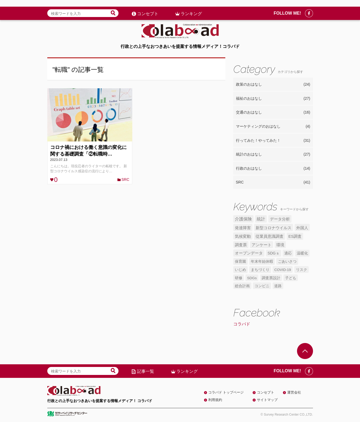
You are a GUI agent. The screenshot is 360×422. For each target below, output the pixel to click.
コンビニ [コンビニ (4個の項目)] (262, 286)
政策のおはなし (273, 84)
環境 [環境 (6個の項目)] (280, 245)
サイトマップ (267, 400)
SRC (125, 179)
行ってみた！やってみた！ (273, 140)
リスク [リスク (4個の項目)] (301, 270)
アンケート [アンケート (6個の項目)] (262, 245)
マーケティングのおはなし (273, 126)
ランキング (191, 7)
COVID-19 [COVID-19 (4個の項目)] (282, 270)
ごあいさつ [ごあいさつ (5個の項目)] (287, 261)
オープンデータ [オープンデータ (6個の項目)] (249, 253)
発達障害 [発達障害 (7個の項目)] (243, 227)
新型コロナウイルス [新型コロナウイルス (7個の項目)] (273, 227)
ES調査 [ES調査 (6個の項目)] (295, 236)
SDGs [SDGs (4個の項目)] (252, 278)
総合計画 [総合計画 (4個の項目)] (242, 286)
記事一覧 (145, 371)
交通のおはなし (273, 112)
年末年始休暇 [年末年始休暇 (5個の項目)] (262, 261)
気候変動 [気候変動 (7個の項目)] (243, 236)
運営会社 (294, 392)
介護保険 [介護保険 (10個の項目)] (243, 219)
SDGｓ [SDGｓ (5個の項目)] (273, 253)
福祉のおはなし (273, 98)
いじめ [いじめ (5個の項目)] (240, 270)
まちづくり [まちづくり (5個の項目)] (260, 270)
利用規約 (215, 400)
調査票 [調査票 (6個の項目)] (241, 245)
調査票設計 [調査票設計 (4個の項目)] (271, 278)
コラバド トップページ (226, 392)
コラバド (241, 324)
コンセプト (147, 7)
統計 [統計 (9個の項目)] (261, 219)
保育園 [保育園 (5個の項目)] (240, 261)
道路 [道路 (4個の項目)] (278, 286)
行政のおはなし (273, 168)
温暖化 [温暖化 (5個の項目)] (302, 253)
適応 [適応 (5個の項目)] (288, 253)
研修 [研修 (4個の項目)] (238, 278)
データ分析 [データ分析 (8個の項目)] (280, 219)
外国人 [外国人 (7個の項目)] (302, 227)
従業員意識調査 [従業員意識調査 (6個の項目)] (269, 236)
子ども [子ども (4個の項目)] (290, 278)
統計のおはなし (273, 154)
